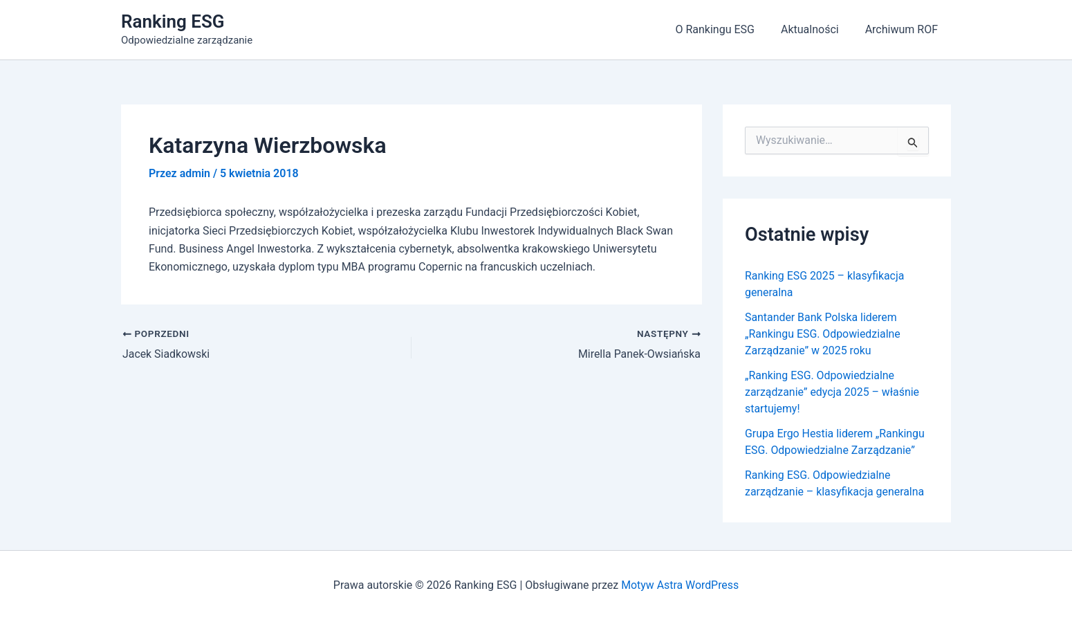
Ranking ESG (173, 21)
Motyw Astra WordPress (680, 585)
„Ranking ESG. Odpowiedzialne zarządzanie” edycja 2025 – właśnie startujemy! (833, 392)
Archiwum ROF (903, 29)
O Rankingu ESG (724, 29)
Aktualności (816, 29)
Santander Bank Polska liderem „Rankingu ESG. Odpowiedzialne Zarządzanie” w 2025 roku (823, 334)
